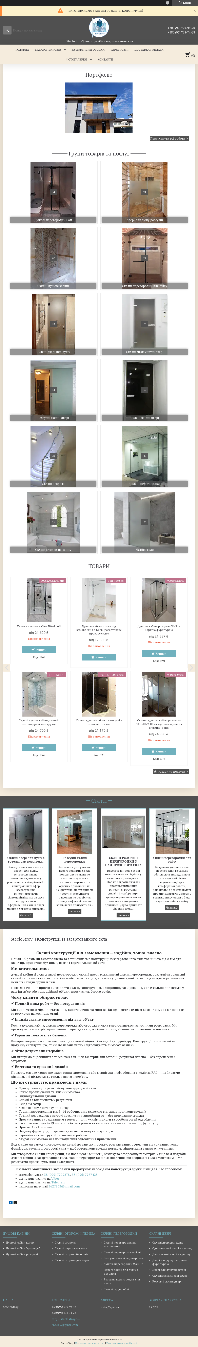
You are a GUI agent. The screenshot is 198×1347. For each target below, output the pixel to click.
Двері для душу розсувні (169, 1270)
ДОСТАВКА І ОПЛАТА (149, 49)
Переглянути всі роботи (167, 138)
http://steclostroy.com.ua (66, 1319)
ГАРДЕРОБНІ (119, 49)
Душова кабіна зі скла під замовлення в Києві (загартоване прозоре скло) (99, 629)
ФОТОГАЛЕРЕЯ (76, 59)
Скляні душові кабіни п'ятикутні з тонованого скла (99, 722)
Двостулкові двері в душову (171, 1254)
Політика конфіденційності (121, 1343)
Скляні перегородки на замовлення (120, 1244)
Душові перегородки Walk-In (123, 1264)
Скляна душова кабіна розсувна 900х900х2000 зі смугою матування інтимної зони (159, 724)
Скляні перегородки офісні (122, 1252)
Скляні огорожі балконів (71, 1254)
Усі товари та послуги (169, 771)
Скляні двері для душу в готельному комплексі (25, 859)
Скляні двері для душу (167, 1242)
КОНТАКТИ (105, 59)
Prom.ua (117, 1339)
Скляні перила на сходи (71, 1248)
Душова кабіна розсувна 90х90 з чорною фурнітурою (159, 628)
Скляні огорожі (65, 1242)
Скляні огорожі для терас (72, 1260)
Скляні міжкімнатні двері (169, 1275)
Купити (41, 650)
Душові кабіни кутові (20, 1242)
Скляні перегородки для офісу (172, 859)
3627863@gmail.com (64, 1186)
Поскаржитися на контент (90, 1343)
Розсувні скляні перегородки (74, 859)
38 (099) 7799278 (57, 1174)
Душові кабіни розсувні (22, 1254)
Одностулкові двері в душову (172, 1248)
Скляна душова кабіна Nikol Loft (39, 626)
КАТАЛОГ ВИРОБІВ (48, 49)
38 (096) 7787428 (85, 1174)
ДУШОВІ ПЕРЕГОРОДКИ (88, 49)
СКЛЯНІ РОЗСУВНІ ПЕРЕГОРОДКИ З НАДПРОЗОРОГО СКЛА (123, 861)
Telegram (58, 1182)
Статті (99, 800)
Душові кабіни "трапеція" (23, 1248)
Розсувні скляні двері (166, 1281)
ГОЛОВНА (22, 49)
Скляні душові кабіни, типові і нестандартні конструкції (39, 722)
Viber (55, 1178)
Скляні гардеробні (116, 1289)
